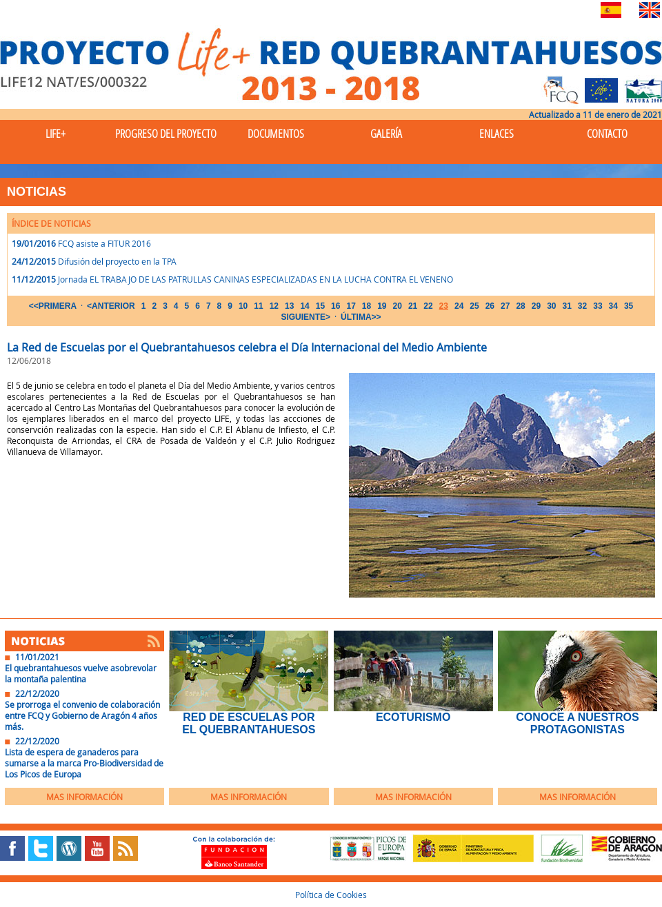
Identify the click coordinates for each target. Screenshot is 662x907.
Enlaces (496, 133)
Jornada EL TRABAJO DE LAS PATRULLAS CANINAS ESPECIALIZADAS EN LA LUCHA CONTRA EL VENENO (255, 279)
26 (489, 306)
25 (474, 306)
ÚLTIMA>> (361, 317)
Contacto (607, 133)
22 (427, 306)
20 (397, 306)
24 (458, 306)
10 (243, 306)
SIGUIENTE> (305, 317)
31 (566, 306)
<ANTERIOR (111, 306)
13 (289, 306)
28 (520, 306)
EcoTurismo (413, 717)
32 (582, 306)
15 (320, 306)
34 (613, 306)
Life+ (56, 133)
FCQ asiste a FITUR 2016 (104, 243)
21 (412, 306)
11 (258, 306)
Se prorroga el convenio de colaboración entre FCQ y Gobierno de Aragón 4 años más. (82, 715)
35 (628, 306)
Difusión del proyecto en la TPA (117, 261)
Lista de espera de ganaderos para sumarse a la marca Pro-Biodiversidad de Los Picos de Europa (84, 762)
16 (335, 306)
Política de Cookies (331, 894)
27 (505, 306)
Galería (386, 133)
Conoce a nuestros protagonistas (577, 723)
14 (304, 306)
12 (274, 306)
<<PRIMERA (53, 306)
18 (366, 306)
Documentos (276, 133)
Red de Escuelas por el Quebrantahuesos (248, 723)
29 (536, 306)
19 (381, 306)
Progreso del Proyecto (166, 133)
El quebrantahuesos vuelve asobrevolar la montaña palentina (81, 673)
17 (350, 306)
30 (551, 306)
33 (597, 306)
